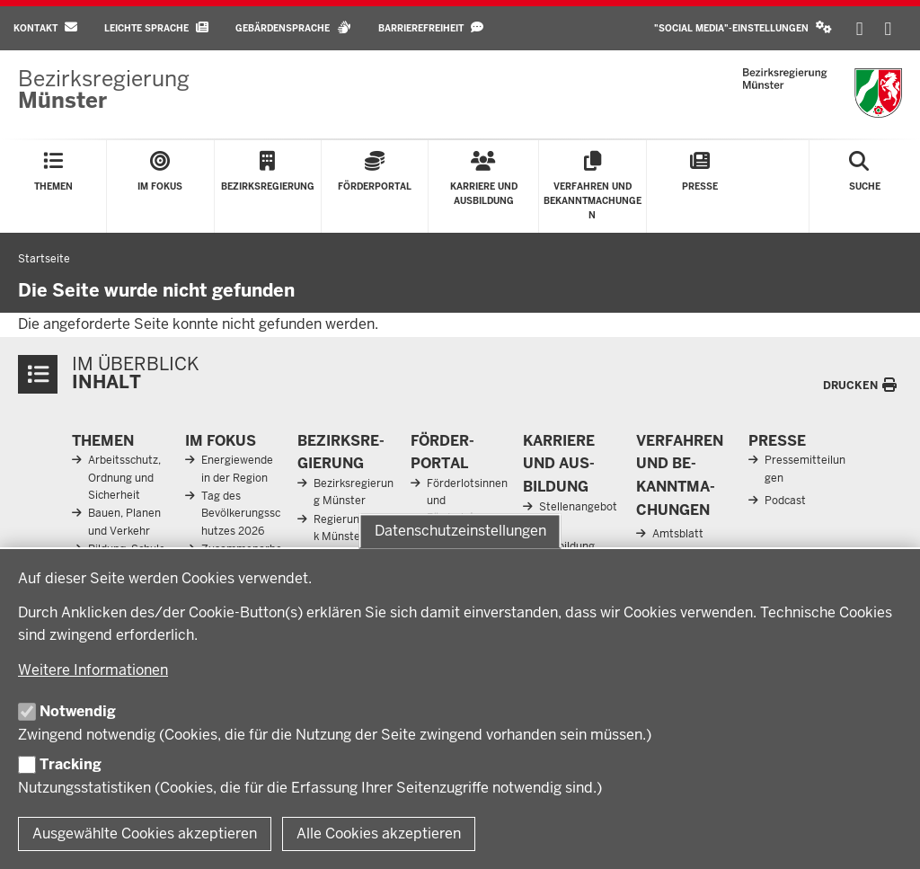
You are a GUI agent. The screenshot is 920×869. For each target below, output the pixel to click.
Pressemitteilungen (805, 468)
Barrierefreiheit (430, 27)
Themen (103, 440)
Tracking (71, 764)
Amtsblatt (677, 534)
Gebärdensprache (293, 27)
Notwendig (78, 711)
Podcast (785, 500)
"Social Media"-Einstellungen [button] (743, 27)
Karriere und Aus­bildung (559, 463)
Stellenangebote (578, 515)
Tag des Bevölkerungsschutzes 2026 (240, 513)
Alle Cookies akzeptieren (378, 833)
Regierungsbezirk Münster (355, 528)
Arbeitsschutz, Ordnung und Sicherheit (124, 477)
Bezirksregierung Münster (354, 492)
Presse (777, 440)
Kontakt (45, 27)
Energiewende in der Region (237, 468)
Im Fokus (220, 440)
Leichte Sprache (156, 27)
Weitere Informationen (93, 670)
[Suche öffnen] (864, 186)
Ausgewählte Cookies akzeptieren (144, 833)
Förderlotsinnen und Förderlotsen (467, 500)
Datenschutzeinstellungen (460, 530)
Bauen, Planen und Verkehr (124, 521)
